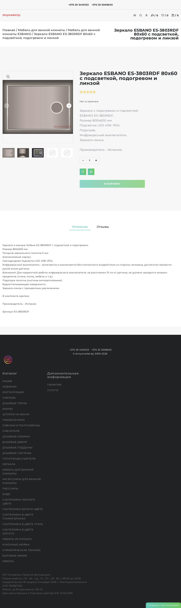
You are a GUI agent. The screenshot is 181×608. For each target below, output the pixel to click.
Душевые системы (17, 453)
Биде (6, 494)
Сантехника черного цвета (18, 501)
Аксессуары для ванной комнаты (21, 481)
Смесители (11, 430)
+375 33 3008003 (102, 4)
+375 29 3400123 (78, 4)
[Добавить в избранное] (83, 172)
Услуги (53, 390)
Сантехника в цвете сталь (23, 524)
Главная (8, 30)
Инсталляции (13, 392)
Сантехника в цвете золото (17, 531)
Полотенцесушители (19, 458)
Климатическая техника (21, 550)
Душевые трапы (15, 403)
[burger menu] (134, 15)
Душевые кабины (16, 436)
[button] (68, 105)
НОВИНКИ (9, 386)
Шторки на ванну (16, 414)
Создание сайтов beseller (163, 605)
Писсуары (10, 488)
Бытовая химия (15, 555)
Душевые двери (15, 442)
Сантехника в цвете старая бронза (17, 516)
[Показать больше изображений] (8, 76)
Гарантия (54, 384)
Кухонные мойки (16, 544)
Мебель (8, 561)
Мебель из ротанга (17, 539)
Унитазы (9, 397)
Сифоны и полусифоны (21, 425)
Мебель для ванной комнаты (41, 30)
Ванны (8, 408)
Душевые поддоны (17, 447)
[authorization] (146, 15)
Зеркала (9, 464)
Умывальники (13, 419)
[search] (140, 15)
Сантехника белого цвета (22, 509)
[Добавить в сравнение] (91, 172)
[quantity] (89, 160)
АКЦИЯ (7, 381)
